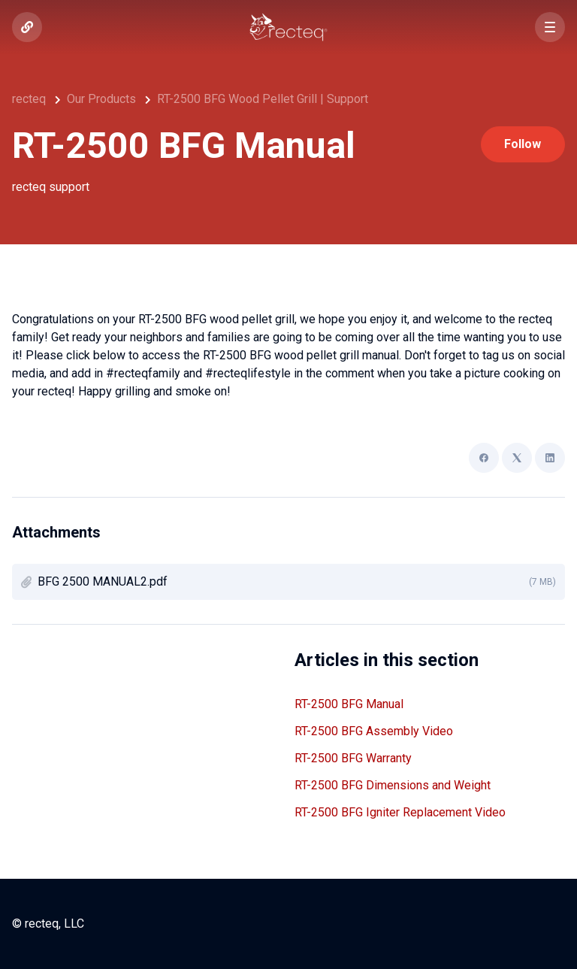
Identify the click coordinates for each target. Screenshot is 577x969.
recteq (29, 99)
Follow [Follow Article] (522, 144)
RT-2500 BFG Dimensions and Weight (393, 785)
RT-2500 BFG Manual (349, 704)
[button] (550, 27)
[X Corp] (517, 458)
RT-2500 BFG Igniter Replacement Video (400, 812)
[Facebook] (484, 458)
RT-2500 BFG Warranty (353, 758)
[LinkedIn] (550, 458)
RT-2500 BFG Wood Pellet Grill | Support (262, 99)
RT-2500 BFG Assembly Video (374, 731)
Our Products (101, 99)
